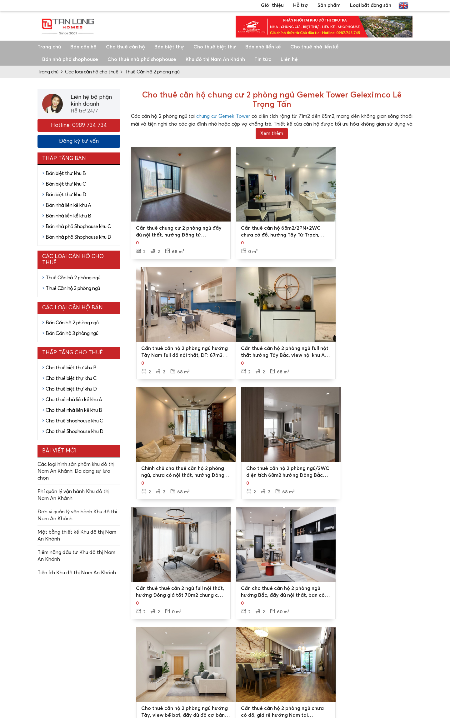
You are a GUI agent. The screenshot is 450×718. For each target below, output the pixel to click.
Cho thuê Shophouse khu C (74, 420)
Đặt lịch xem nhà (260, 656)
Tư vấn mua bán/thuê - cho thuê (267, 643)
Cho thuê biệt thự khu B (71, 367)
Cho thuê (322, 660)
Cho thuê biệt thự (214, 46)
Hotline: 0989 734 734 (79, 125)
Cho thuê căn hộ (125, 46)
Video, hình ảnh (187, 660)
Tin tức (262, 59)
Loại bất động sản (370, 5)
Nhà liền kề (396, 650)
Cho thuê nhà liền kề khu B (74, 410)
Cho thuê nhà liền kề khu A (74, 399)
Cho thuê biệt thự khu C (71, 378)
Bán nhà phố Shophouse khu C (78, 226)
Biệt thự (393, 640)
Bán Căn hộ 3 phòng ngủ (72, 333)
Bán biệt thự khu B (66, 173)
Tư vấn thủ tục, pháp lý (266, 666)
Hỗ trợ (300, 5)
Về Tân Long (184, 640)
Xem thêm (271, 133)
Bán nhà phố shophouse (70, 59)
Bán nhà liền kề (263, 46)
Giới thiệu (272, 5)
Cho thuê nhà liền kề (314, 46)
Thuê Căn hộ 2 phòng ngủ (152, 71)
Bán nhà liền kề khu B (68, 215)
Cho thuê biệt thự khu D (71, 388)
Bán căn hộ (83, 46)
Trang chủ (49, 46)
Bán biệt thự (169, 46)
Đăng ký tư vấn (79, 141)
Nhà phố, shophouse (407, 670)
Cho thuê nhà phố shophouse (142, 59)
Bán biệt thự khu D (66, 194)
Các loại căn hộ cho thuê (91, 71)
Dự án (319, 640)
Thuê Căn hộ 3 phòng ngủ (73, 288)
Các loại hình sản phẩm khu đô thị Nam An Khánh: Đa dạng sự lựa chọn (76, 471)
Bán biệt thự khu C (66, 184)
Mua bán (322, 650)
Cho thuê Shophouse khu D (74, 431)
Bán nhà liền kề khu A (68, 205)
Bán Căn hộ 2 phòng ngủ (72, 322)
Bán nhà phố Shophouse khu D (78, 237)
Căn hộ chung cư (403, 660)
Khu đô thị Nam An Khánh (215, 59)
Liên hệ (289, 59)
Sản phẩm (329, 5)
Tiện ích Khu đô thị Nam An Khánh (77, 572)
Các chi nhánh (186, 650)
